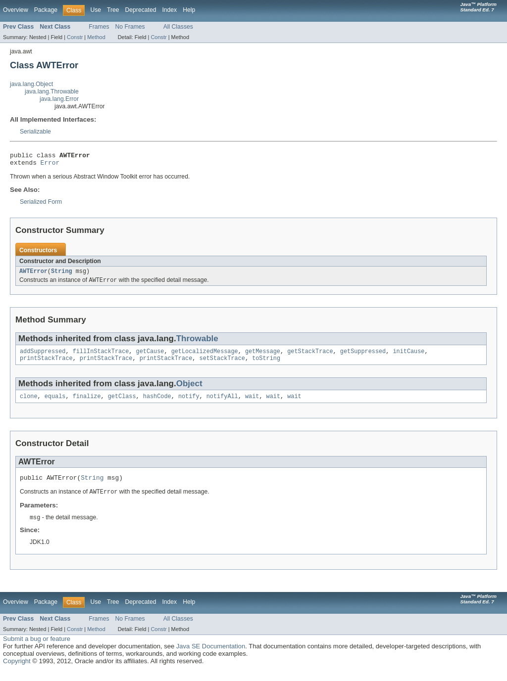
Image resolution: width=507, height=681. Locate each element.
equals (55, 404)
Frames (99, 26)
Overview (15, 9)
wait (252, 404)
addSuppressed (42, 357)
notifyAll (222, 404)
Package (45, 9)
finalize (87, 404)
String (61, 275)
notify (189, 404)
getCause (150, 357)
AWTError (33, 275)
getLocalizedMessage (204, 357)
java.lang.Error (59, 98)
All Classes (178, 26)
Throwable (197, 343)
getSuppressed (363, 357)
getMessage (262, 357)
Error (50, 165)
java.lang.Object (31, 84)
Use (95, 9)
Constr (75, 37)
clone (29, 404)
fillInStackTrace (101, 357)
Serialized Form (41, 204)
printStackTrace (46, 364)
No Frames (130, 26)
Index (169, 9)
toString (266, 364)
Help (189, 9)
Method (96, 37)
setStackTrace (222, 364)
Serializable (35, 131)
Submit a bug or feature (36, 648)
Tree (113, 9)
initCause (408, 357)
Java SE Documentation (210, 656)
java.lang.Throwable (52, 91)
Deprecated (140, 9)
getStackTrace (310, 357)
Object (189, 390)
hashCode (157, 404)
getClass (122, 404)
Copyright (17, 671)
